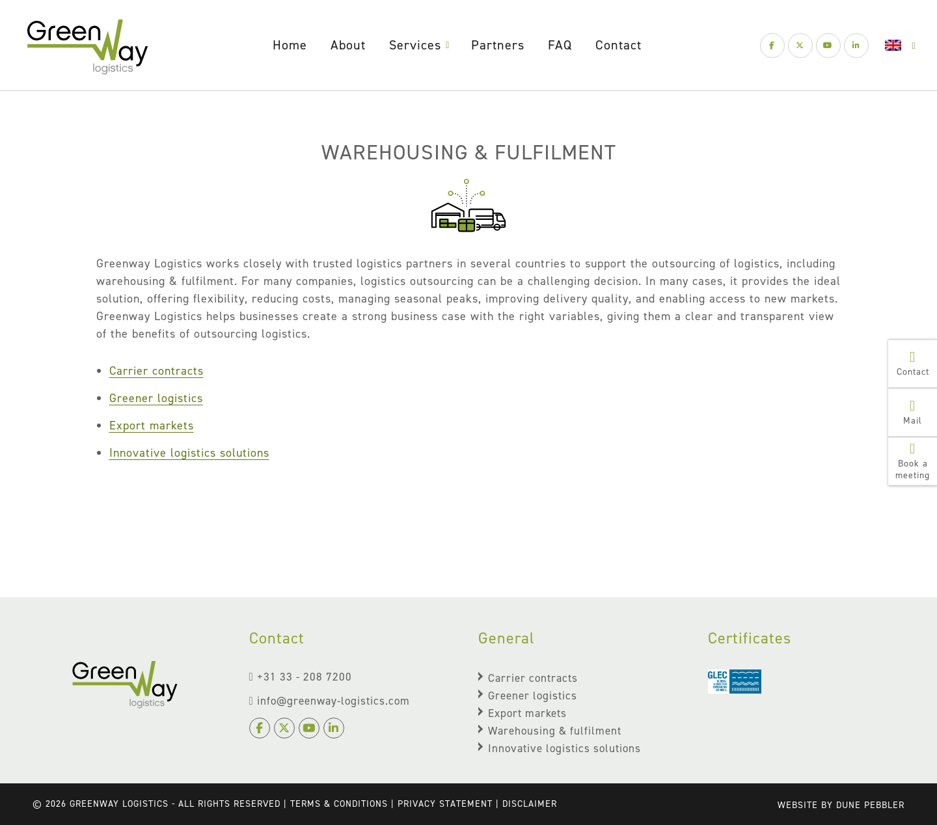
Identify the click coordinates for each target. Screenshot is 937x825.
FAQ (560, 44)
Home (290, 44)
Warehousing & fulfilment (554, 731)
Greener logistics (156, 398)
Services (415, 44)
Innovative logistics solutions (189, 453)
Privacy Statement (445, 804)
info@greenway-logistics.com (329, 701)
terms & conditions (339, 804)
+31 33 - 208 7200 (300, 676)
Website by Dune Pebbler (841, 805)
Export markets (151, 425)
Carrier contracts (156, 371)
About (348, 44)
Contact (618, 44)
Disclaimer (529, 804)
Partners (497, 44)
